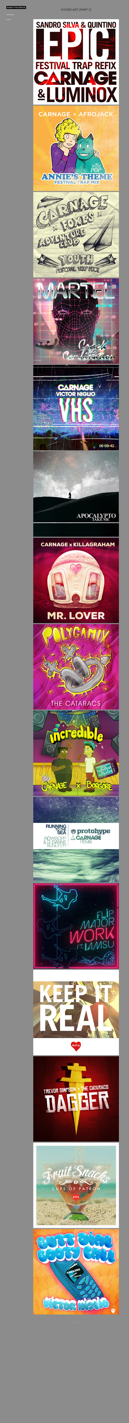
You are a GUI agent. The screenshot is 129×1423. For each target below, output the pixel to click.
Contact (8, 19)
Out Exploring (10, 14)
